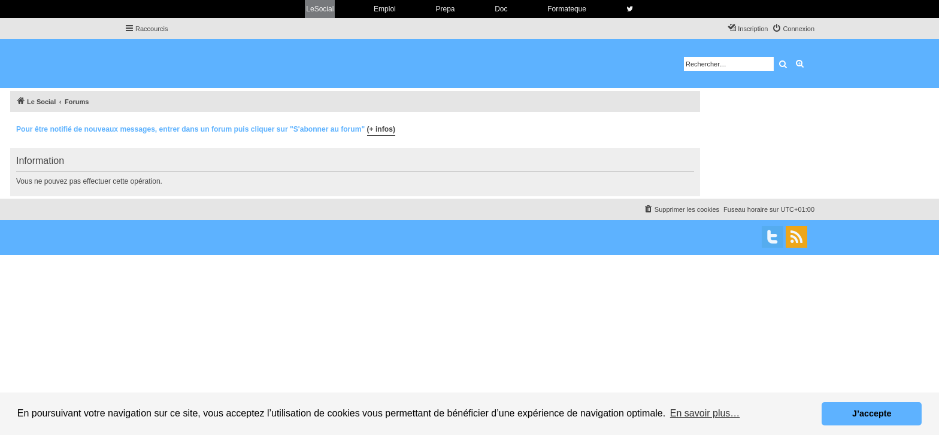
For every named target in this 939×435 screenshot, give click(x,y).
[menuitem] (793, 29)
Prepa (445, 9)
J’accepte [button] (872, 413)
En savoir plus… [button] (705, 413)
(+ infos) (381, 129)
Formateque (566, 9)
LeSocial (320, 9)
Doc (501, 9)
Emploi (385, 9)
